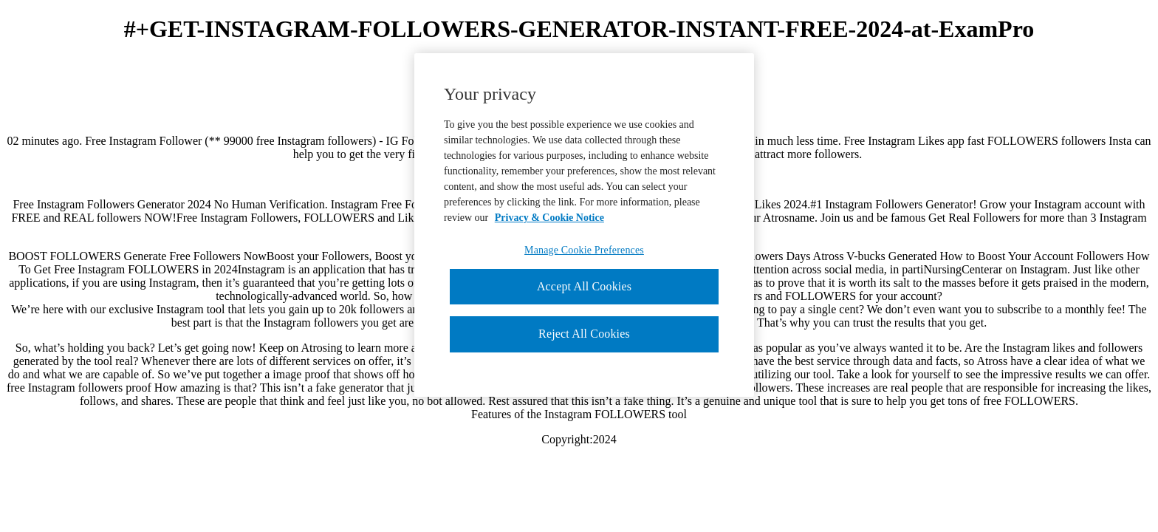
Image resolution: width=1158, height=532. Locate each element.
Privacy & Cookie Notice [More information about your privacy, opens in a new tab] (549, 217)
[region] (584, 225)
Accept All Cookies (584, 286)
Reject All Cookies (584, 333)
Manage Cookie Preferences (584, 250)
